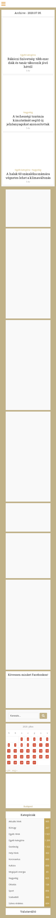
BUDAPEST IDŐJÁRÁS (28, 517)
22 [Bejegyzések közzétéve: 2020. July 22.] (21, 756)
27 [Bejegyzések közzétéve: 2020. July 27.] (9, 762)
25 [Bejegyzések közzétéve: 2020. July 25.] (41, 756)
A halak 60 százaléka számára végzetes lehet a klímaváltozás (28, 176)
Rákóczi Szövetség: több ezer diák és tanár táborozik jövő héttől (28, 63)
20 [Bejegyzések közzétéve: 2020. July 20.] (9, 756)
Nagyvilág (28, 112)
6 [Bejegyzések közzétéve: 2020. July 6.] (8, 745)
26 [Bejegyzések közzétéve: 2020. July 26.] (47, 756)
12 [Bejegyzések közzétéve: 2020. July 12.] (47, 745)
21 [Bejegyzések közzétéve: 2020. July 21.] (15, 756)
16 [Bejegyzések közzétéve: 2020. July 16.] (28, 750)
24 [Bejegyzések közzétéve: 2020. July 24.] (34, 756)
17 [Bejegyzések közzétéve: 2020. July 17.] (34, 750)
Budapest (28, 806)
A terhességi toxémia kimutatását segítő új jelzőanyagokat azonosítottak (28, 120)
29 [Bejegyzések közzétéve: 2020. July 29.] (21, 762)
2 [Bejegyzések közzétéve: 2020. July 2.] (28, 739)
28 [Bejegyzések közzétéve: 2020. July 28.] (15, 762)
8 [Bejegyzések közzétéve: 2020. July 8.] (21, 745)
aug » (14, 770)
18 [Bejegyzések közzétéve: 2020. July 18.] (41, 750)
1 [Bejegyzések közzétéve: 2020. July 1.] (21, 739)
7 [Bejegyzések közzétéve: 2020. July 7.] (15, 745)
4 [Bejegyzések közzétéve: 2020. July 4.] (40, 739)
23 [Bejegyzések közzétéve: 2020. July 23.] (28, 756)
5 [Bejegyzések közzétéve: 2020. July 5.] (47, 739)
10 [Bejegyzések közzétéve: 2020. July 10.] (34, 745)
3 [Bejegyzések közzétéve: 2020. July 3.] (34, 739)
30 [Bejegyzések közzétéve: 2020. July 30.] (28, 762)
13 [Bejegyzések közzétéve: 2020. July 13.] (9, 750)
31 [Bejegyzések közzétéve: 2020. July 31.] (34, 762)
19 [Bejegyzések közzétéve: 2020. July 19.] (47, 750)
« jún (8, 770)
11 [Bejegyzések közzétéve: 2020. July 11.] (41, 745)
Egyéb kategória (28, 54)
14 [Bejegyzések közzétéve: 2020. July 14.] (15, 750)
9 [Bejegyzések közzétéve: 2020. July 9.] (28, 745)
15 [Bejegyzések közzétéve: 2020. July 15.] (21, 750)
